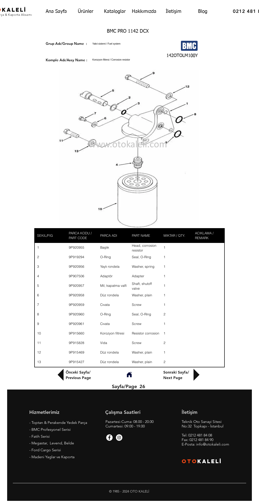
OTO (189, 461)
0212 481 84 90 (201, 439)
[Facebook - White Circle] (109, 437)
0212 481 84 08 (200, 435)
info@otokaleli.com (212, 444)
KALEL (209, 461)
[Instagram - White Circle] (119, 437)
